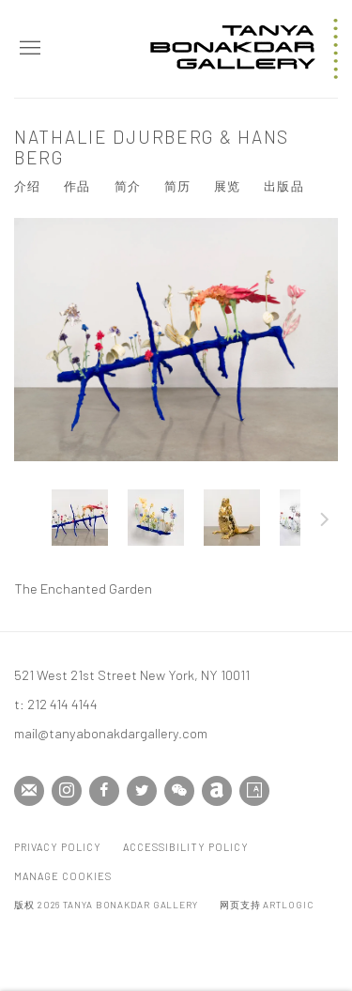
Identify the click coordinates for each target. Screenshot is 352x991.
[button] (80, 517)
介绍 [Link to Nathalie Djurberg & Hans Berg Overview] (27, 186)
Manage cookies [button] (63, 876)
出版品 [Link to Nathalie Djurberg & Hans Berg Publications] (283, 186)
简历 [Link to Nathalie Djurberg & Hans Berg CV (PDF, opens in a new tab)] (177, 186)
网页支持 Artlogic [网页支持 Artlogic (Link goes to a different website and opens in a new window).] (267, 904)
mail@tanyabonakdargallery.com (110, 732)
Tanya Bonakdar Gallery (244, 49)
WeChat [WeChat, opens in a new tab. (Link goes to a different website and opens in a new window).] (179, 791)
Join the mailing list (29, 791)
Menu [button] (28, 49)
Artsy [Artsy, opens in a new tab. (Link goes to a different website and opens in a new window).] (254, 791)
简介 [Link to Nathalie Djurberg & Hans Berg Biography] (128, 186)
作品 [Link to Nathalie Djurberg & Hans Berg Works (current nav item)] (77, 186)
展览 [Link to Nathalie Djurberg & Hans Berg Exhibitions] (227, 186)
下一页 (325, 522)
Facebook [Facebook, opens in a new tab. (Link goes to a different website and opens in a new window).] (104, 791)
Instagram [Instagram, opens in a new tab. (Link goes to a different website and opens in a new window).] (67, 791)
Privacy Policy (57, 847)
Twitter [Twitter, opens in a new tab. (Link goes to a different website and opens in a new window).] (142, 791)
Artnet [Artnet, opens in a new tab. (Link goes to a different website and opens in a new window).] (217, 791)
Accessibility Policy (186, 847)
